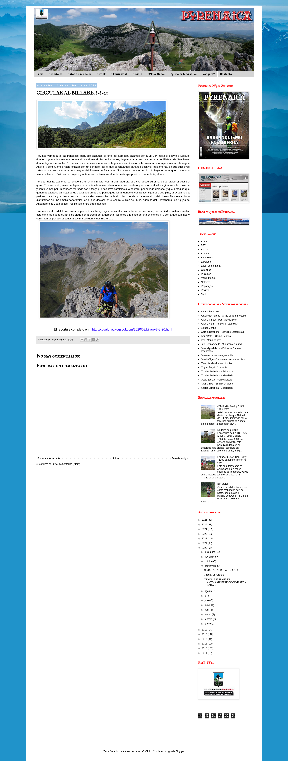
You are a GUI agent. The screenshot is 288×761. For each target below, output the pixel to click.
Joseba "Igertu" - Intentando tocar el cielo (223, 359)
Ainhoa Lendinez (210, 311)
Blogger (180, 751)
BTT (203, 245)
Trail (203, 294)
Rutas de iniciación (79, 74)
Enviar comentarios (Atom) (66, 464)
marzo (208, 614)
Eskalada (206, 261)
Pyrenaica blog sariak (183, 74)
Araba (204, 241)
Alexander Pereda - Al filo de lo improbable (223, 315)
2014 (205, 653)
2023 (205, 534)
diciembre (210, 552)
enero (208, 623)
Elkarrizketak (119, 74)
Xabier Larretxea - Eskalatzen (217, 387)
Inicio (40, 74)
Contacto (226, 74)
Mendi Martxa (208, 278)
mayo (208, 605)
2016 (205, 643)
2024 (205, 529)
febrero (209, 619)
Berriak (101, 74)
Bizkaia (205, 253)
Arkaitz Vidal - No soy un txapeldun (219, 323)
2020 (205, 548)
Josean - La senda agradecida (217, 355)
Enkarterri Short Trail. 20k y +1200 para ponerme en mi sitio (231, 460)
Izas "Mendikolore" (211, 340)
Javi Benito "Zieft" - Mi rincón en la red (221, 344)
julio (207, 595)
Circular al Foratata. (214, 574)
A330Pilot (146, 751)
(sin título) (222, 483)
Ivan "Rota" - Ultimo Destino (216, 336)
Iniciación (206, 274)
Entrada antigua (180, 458)
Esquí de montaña (210, 265)
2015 (205, 648)
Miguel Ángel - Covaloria (214, 367)
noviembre (210, 556)
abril (207, 609)
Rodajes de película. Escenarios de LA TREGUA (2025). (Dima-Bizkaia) (232, 433)
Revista (137, 74)
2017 (205, 639)
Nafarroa (205, 282)
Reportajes (55, 74)
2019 (205, 629)
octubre (209, 561)
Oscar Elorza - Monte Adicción (217, 379)
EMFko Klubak (156, 74)
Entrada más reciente (48, 458)
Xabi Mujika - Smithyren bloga (217, 383)
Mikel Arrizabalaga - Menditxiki (217, 375)
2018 (205, 634)
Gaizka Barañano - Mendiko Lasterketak (222, 332)
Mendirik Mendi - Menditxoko (216, 363)
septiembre (211, 566)
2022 (205, 538)
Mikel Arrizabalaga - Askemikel (217, 371)
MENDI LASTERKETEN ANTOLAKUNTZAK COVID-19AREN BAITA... (225, 582)
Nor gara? (208, 74)
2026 (205, 519)
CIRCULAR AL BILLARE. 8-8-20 (221, 570)
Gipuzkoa (206, 270)
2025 (205, 524)
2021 (205, 543)
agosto (208, 591)
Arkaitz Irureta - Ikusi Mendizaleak (219, 319)
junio (207, 600)
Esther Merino (208, 328)
